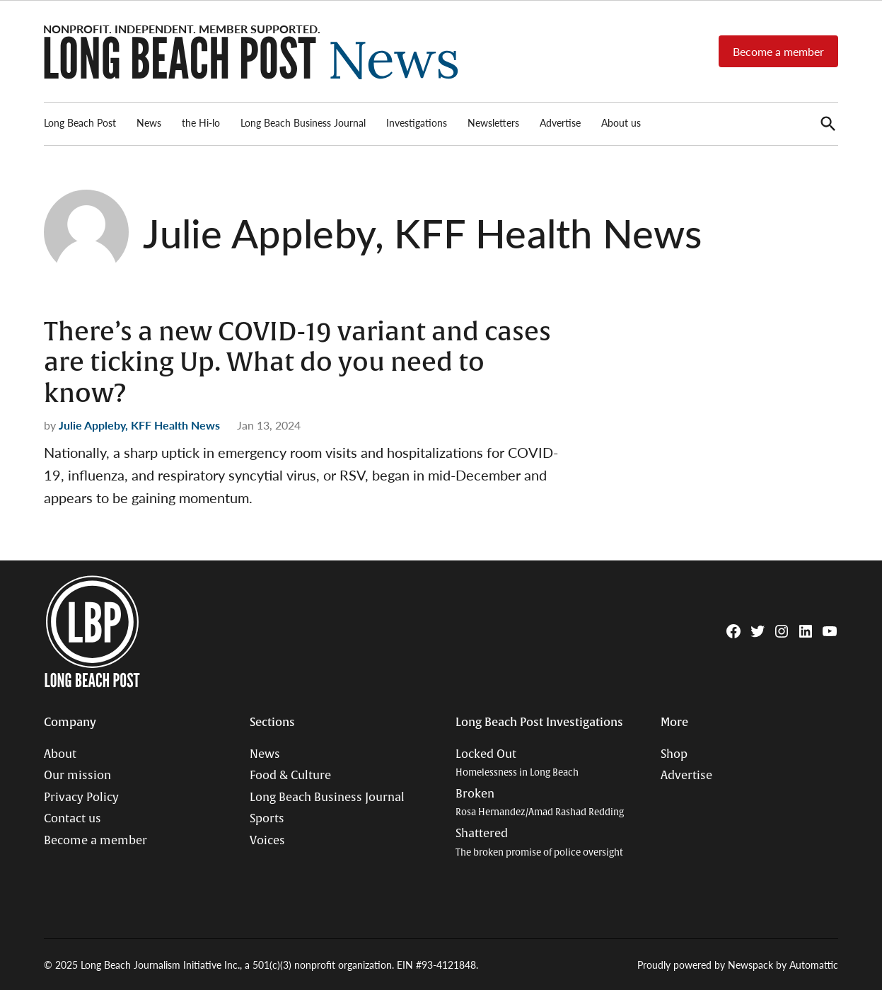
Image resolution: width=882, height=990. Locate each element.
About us (621, 122)
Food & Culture (290, 776)
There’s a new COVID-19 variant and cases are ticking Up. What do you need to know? (297, 362)
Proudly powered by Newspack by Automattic (737, 964)
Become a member (778, 51)
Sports (267, 819)
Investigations (416, 122)
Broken (539, 803)
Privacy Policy (81, 797)
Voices (267, 841)
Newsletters (493, 122)
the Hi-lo (201, 122)
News (149, 122)
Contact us (72, 819)
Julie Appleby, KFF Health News (139, 425)
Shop (674, 754)
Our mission (77, 776)
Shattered (539, 842)
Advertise (560, 122)
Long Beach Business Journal (303, 122)
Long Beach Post (80, 122)
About (60, 754)
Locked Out (517, 763)
